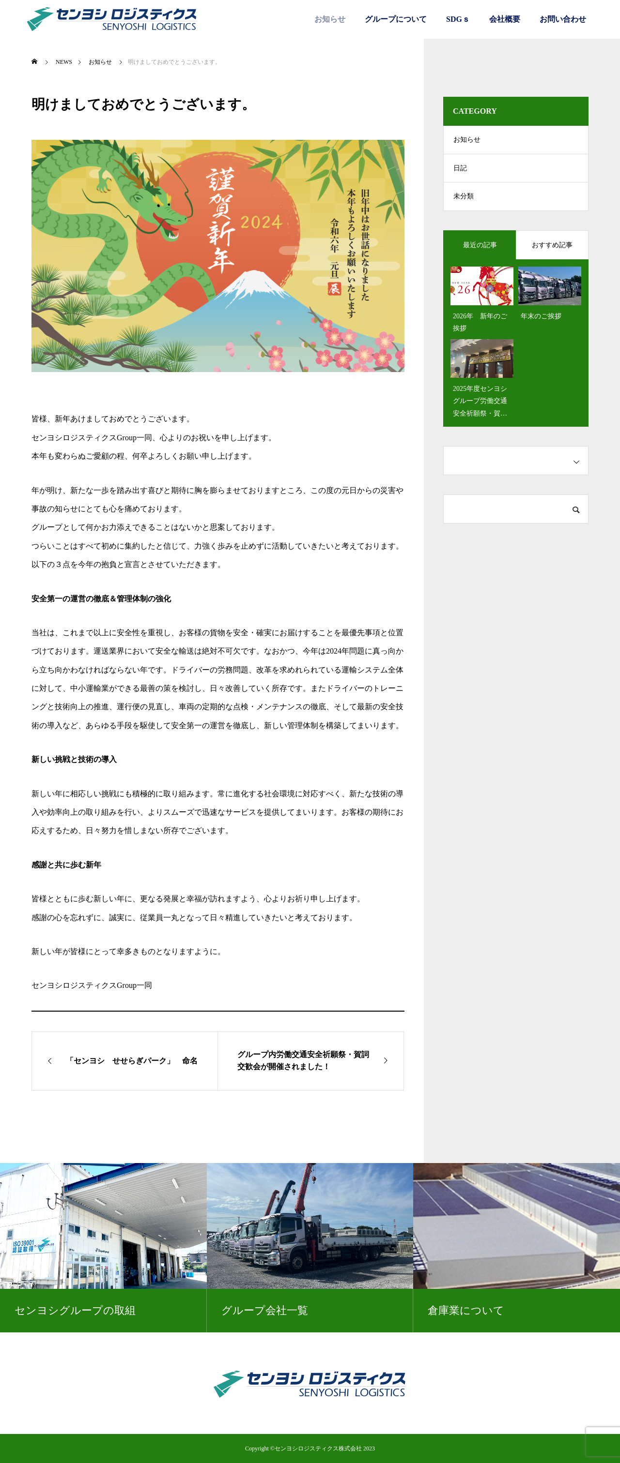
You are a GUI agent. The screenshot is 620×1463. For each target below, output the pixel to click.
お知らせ (329, 19)
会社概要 (504, 19)
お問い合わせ (563, 19)
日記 (460, 169)
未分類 (463, 198)
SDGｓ (458, 19)
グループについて (396, 19)
